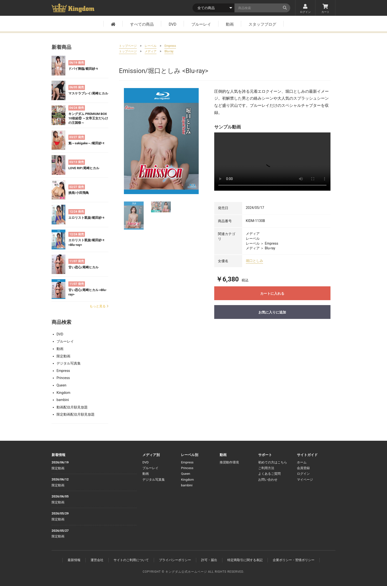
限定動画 (63, 356)
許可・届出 (209, 560)
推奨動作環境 (229, 462)
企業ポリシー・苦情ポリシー (293, 560)
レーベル (150, 46)
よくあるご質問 (269, 474)
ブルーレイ (201, 24)
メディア (150, 51)
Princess (63, 378)
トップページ (128, 46)
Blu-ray (168, 51)
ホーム (302, 462)
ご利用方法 (266, 468)
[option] (161, 141)
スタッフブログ (262, 24)
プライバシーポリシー (175, 560)
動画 (230, 24)
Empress (63, 371)
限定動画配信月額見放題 (76, 414)
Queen (61, 385)
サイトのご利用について (131, 560)
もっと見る (99, 306)
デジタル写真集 (69, 363)
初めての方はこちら (272, 462)
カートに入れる (272, 293)
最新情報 (74, 560)
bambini (63, 400)
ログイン (305, 9)
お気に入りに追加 (272, 312)
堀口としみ (254, 261)
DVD (172, 24)
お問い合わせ (267, 479)
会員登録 (303, 468)
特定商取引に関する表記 (245, 560)
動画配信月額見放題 (72, 407)
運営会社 (97, 560)
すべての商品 (142, 24)
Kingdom (63, 393)
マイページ (305, 479)
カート (325, 9)
